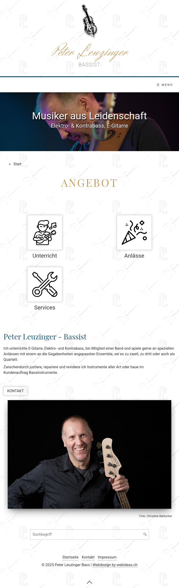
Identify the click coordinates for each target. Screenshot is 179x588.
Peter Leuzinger (89, 52)
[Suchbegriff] (89, 534)
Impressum (107, 557)
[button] (15, 391)
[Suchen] (145, 534)
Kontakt (88, 557)
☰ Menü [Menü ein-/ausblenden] (165, 84)
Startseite (70, 557)
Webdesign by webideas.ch (115, 565)
